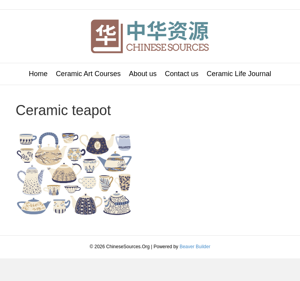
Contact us (181, 74)
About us (143, 74)
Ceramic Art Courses (88, 74)
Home (38, 74)
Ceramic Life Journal (239, 74)
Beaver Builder (195, 246)
